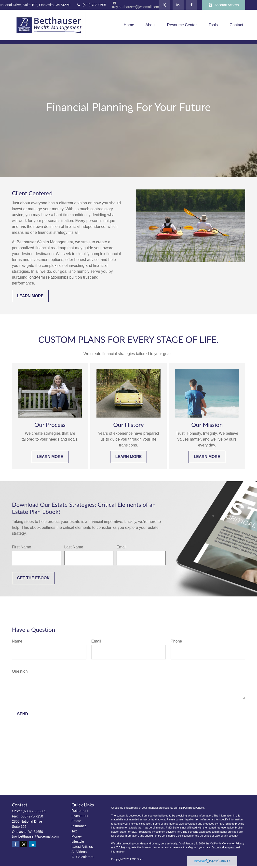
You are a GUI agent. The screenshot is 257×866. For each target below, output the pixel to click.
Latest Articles (82, 847)
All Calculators (82, 857)
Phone (176, 641)
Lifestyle (77, 841)
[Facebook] (191, 5)
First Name (21, 547)
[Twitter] (164, 5)
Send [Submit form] (22, 714)
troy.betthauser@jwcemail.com (135, 5)
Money (76, 836)
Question (20, 671)
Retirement (79, 811)
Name (17, 641)
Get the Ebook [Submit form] (33, 578)
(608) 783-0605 (91, 5)
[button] (129, 25)
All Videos (79, 852)
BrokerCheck (196, 807)
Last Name (73, 547)
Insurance (78, 826)
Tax (74, 831)
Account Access (223, 5)
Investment (79, 816)
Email (121, 547)
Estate (76, 821)
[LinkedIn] (178, 5)
